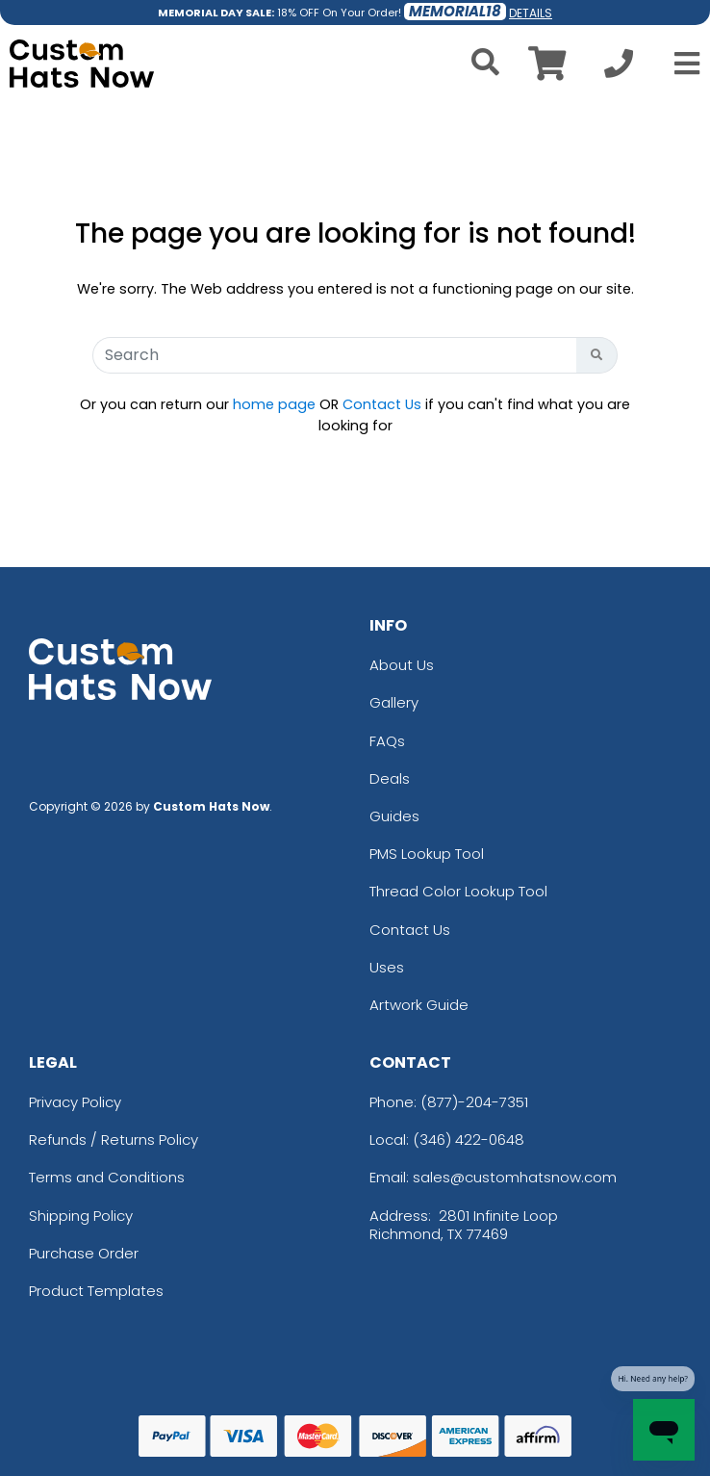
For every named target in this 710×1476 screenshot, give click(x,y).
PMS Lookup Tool (426, 853)
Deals (389, 778)
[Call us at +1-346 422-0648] (618, 69)
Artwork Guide (419, 1005)
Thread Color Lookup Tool (458, 891)
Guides (394, 816)
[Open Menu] (681, 63)
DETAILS (530, 13)
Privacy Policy (75, 1102)
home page (274, 404)
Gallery (393, 702)
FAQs (387, 741)
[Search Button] (597, 355)
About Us (401, 665)
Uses (386, 967)
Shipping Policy (81, 1215)
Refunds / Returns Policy (113, 1139)
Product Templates (96, 1291)
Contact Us (381, 404)
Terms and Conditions (107, 1177)
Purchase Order (84, 1253)
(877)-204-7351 (474, 1102)
